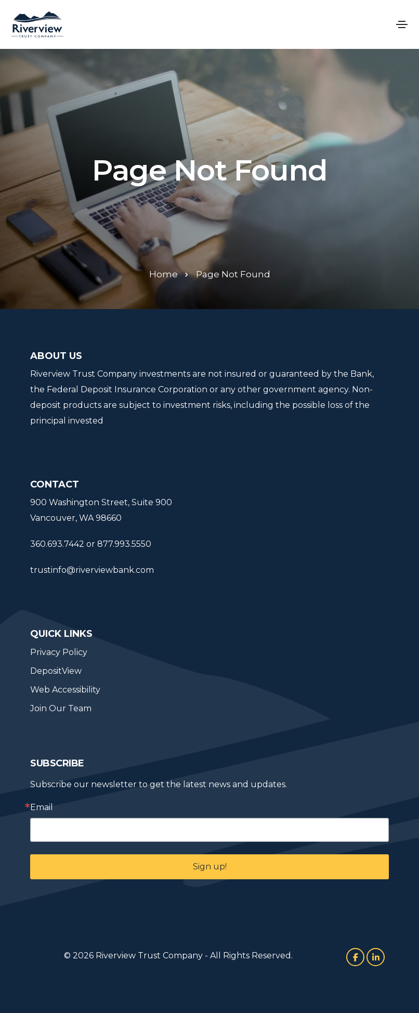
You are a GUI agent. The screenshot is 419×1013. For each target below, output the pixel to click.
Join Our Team (60, 708)
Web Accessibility (65, 690)
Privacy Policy (58, 652)
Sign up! (210, 866)
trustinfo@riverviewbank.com (92, 570)
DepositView (56, 671)
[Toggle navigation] (402, 24)
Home (163, 274)
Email (41, 807)
